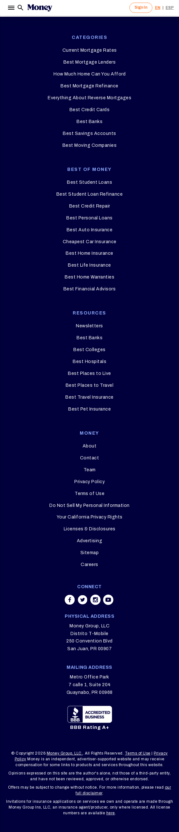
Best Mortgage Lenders (89, 62)
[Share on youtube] (108, 600)
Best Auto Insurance (90, 229)
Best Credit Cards (89, 109)
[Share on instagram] (95, 600)
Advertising (89, 540)
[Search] (20, 7)
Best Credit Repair (89, 206)
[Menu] (11, 7)
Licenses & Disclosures (90, 529)
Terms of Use (89, 493)
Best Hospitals (89, 361)
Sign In (140, 7)
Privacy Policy (89, 481)
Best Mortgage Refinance (89, 86)
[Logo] (39, 7)
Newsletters (89, 325)
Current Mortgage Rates (89, 50)
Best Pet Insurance (89, 409)
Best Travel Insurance (89, 397)
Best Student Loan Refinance (89, 194)
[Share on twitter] (82, 600)
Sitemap (89, 552)
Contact (89, 458)
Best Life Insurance (89, 265)
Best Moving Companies (89, 145)
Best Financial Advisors (89, 289)
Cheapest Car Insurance (90, 241)
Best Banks (89, 121)
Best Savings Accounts (89, 133)
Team (90, 469)
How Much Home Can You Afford (89, 74)
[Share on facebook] (70, 600)
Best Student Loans (89, 182)
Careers (89, 564)
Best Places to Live (89, 373)
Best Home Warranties (89, 277)
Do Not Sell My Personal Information (89, 505)
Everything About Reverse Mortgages (89, 97)
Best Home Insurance (89, 253)
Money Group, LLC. (65, 753)
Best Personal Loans (89, 218)
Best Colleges (89, 349)
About (90, 446)
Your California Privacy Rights (90, 517)
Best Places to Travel (90, 385)
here (110, 813)
